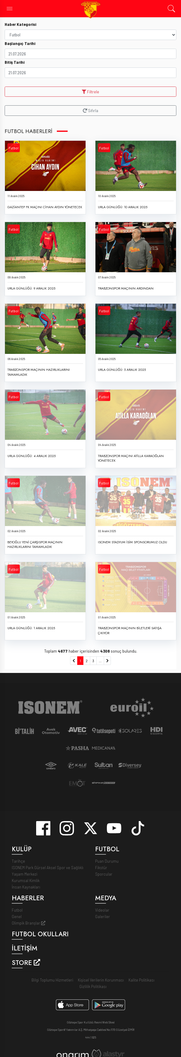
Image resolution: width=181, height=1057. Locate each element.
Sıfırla (90, 110)
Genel (17, 916)
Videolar (102, 910)
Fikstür (101, 867)
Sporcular (103, 874)
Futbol (14, 148)
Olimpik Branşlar (28, 922)
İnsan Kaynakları (26, 886)
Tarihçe (18, 861)
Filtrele (90, 91)
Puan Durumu (107, 861)
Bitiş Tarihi (14, 62)
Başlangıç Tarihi (20, 43)
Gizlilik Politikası (93, 986)
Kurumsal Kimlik (26, 880)
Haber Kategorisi (20, 24)
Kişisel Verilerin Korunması (101, 979)
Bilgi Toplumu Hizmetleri (52, 979)
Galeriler (102, 916)
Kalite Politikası (141, 979)
